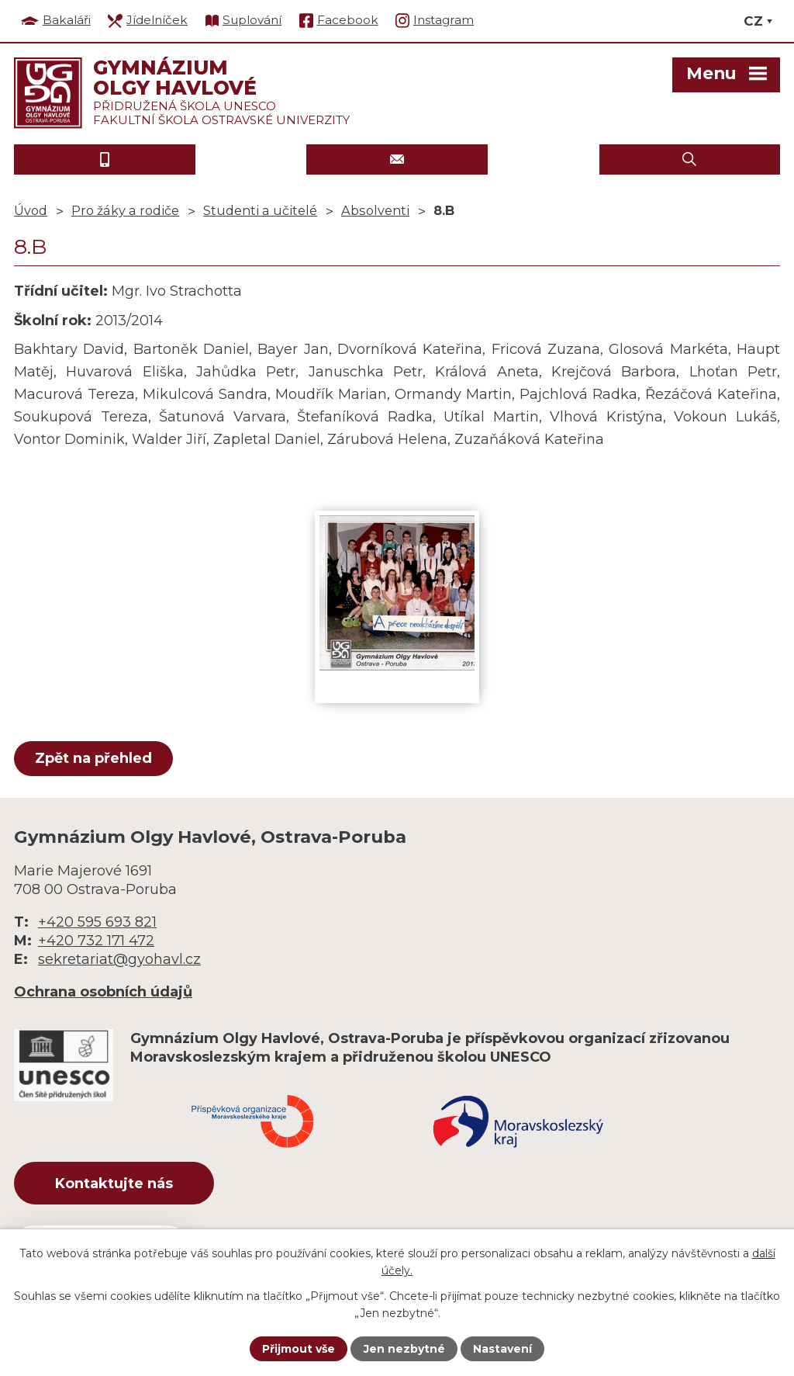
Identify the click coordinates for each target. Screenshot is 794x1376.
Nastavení (502, 1349)
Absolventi (375, 210)
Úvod (30, 210)
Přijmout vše (298, 1349)
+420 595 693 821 (97, 922)
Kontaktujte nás (114, 1183)
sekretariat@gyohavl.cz (119, 959)
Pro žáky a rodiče (125, 210)
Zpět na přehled (93, 758)
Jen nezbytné (404, 1349)
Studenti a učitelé (260, 210)
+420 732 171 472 (96, 940)
